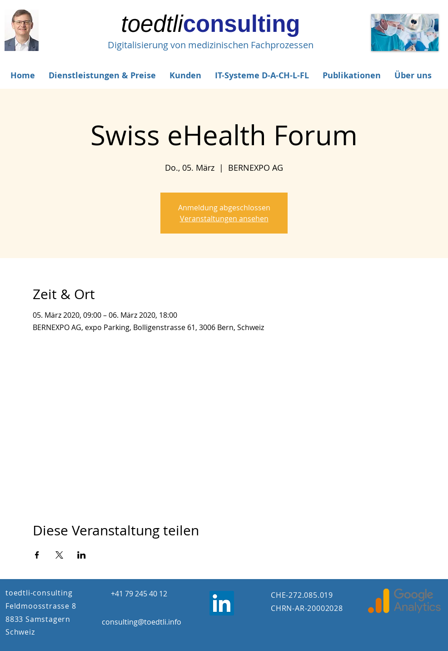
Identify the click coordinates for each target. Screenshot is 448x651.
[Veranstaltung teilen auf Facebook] (37, 555)
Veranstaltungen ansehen (224, 219)
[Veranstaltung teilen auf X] (59, 555)
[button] (102, 75)
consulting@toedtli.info (141, 622)
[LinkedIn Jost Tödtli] (221, 603)
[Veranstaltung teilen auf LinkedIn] (81, 555)
